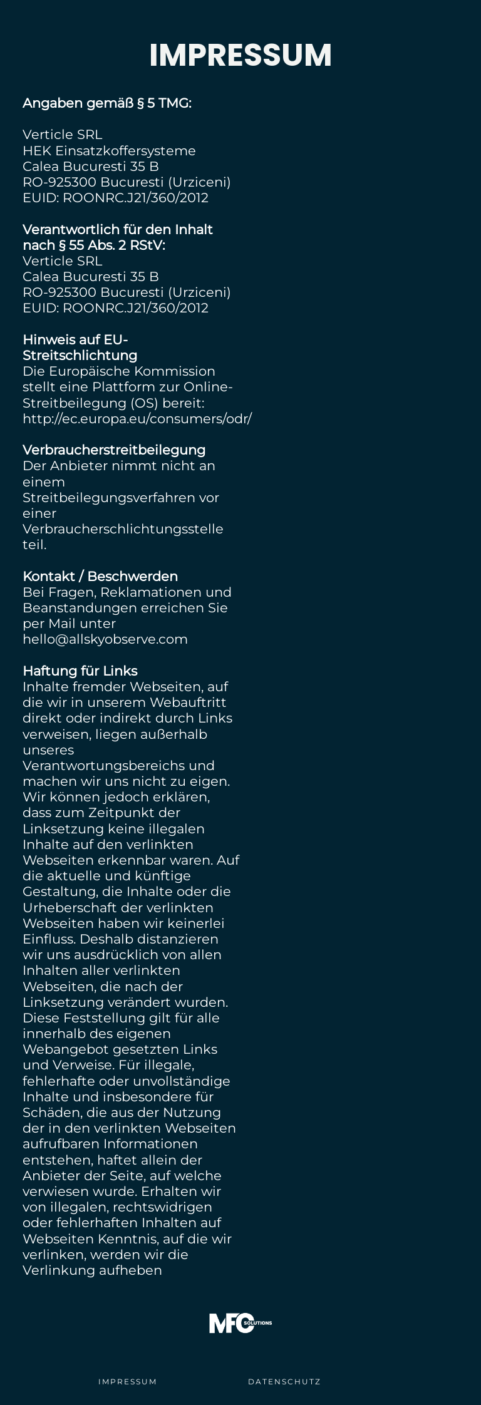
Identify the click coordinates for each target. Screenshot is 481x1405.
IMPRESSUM (127, 1381)
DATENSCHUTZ (284, 1381)
